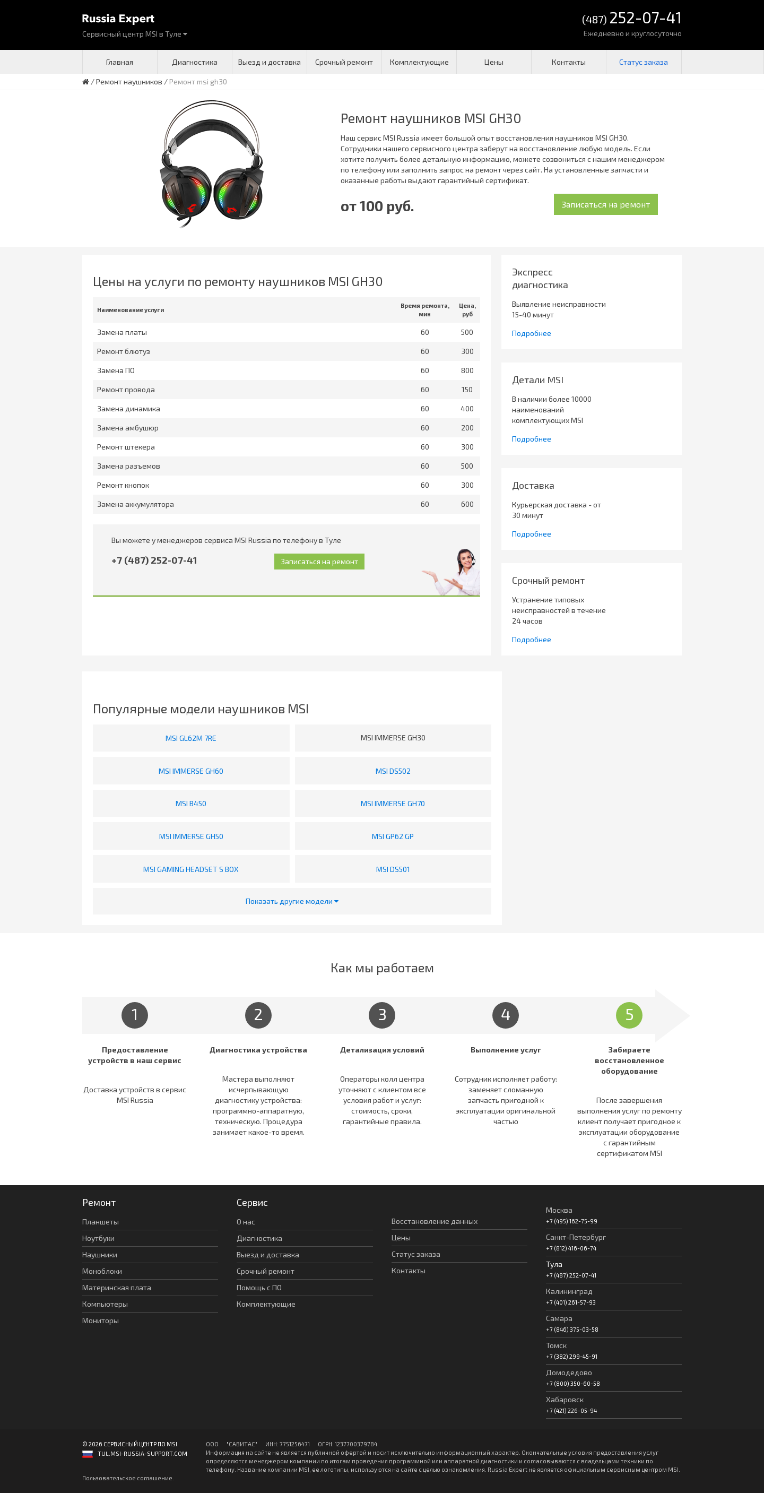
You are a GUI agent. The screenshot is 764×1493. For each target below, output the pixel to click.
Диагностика (195, 61)
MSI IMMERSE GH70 (393, 803)
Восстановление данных (435, 1221)
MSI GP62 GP (393, 836)
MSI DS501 (393, 869)
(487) (632, 18)
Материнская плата (116, 1287)
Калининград (569, 1291)
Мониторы (100, 1320)
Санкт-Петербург (576, 1236)
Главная (119, 61)
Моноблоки (102, 1270)
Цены (493, 61)
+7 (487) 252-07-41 (154, 560)
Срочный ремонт (344, 61)
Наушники (99, 1254)
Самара (559, 1318)
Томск (556, 1345)
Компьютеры (105, 1303)
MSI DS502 (393, 770)
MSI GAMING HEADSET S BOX (191, 869)
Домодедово (569, 1372)
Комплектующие (419, 61)
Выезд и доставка (269, 61)
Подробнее (531, 333)
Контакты (569, 61)
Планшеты (100, 1221)
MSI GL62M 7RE (191, 738)
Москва (559, 1209)
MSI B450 (191, 803)
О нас (246, 1221)
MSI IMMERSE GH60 (191, 770)
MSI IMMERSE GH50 (191, 836)
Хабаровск (565, 1399)
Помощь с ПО (259, 1287)
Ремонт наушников (129, 81)
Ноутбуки (98, 1237)
